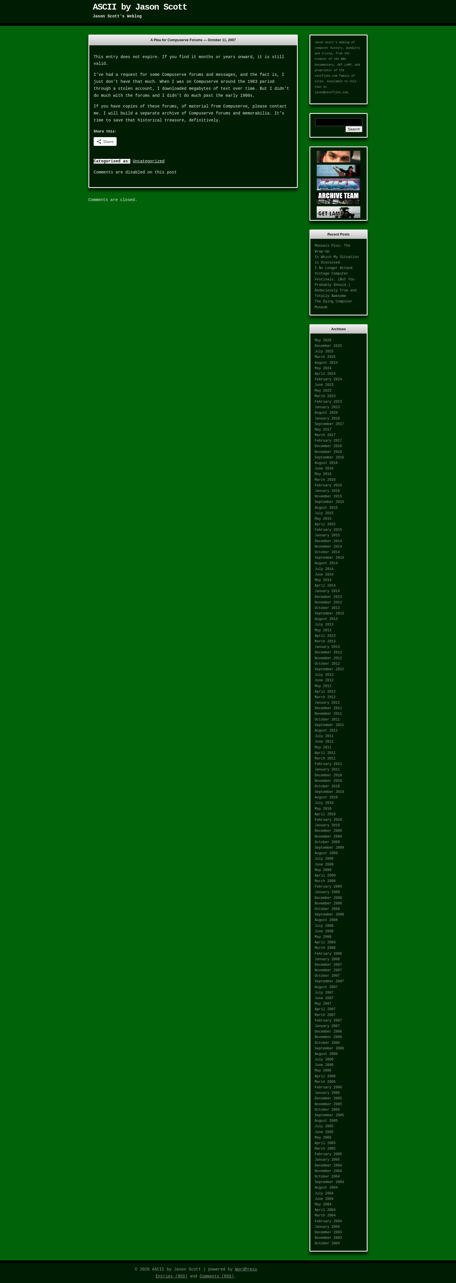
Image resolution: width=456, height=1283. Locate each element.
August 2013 (326, 619)
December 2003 (328, 1232)
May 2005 (323, 1138)
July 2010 (324, 803)
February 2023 (328, 402)
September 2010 (329, 792)
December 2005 (328, 1098)
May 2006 (323, 1071)
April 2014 (325, 586)
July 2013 (324, 625)
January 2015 (327, 535)
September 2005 (329, 1115)
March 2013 (325, 641)
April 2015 (325, 524)
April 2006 (325, 1076)
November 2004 (328, 1171)
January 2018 (327, 419)
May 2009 (323, 870)
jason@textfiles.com (331, 92)
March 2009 (325, 881)
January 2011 (327, 770)
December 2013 (328, 597)
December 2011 (328, 708)
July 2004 (324, 1193)
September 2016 (329, 458)
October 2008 (327, 909)
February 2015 (328, 530)
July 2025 (324, 352)
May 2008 (323, 937)
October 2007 (327, 976)
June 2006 (324, 1065)
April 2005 (325, 1143)
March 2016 (325, 480)
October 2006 (327, 1043)
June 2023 (324, 385)
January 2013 (327, 647)
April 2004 (325, 1210)
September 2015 (329, 502)
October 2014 (327, 552)
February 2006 (328, 1087)
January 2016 (327, 491)
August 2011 (326, 731)
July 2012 (324, 675)
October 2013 (327, 608)
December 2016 (328, 446)
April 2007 (325, 1009)
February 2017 (328, 441)
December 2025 (328, 346)
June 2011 (324, 742)
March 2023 (325, 396)
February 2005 (328, 1154)
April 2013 (325, 636)
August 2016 (326, 463)
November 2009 (328, 837)
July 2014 (324, 569)
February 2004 (328, 1221)
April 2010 (325, 814)
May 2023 (323, 391)
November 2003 (328, 1238)
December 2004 (328, 1166)
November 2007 (328, 970)
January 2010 (327, 825)
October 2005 (327, 1110)
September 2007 (329, 981)
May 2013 (323, 630)
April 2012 (325, 692)
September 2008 (329, 915)
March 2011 (325, 759)
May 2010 (323, 809)
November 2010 (328, 781)
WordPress (246, 1269)
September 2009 (329, 848)
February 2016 (328, 485)
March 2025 (325, 357)
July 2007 (324, 993)
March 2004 (325, 1216)
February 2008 (328, 954)
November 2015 (328, 496)
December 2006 (328, 1032)
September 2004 (329, 1182)
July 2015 (324, 513)
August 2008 (326, 920)
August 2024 (326, 363)
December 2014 (328, 541)
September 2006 (329, 1049)
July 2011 (324, 736)
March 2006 (325, 1082)
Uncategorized (148, 161)
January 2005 (327, 1160)
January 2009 (327, 892)
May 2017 (323, 430)
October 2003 (327, 1243)
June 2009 (324, 865)
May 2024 (323, 368)
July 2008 (324, 926)
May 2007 (323, 1004)
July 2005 (324, 1126)
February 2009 (328, 887)
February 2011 (328, 764)
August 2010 (326, 797)
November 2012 (328, 658)
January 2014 (327, 591)
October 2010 (327, 786)
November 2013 (328, 603)
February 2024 (328, 379)
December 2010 (328, 775)
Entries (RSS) (171, 1276)
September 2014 (329, 558)
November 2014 (328, 547)
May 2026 (323, 340)
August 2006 (326, 1054)
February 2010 (328, 820)
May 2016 (323, 474)
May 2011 (323, 748)
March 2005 (325, 1149)
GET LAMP (344, 65)
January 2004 (327, 1227)
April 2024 (325, 374)
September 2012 (329, 669)
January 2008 (327, 959)
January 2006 (327, 1093)
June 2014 (324, 575)
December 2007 (328, 965)
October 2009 (327, 842)
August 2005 (326, 1121)
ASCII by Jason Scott (140, 7)
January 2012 (327, 703)
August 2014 (326, 563)
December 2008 (328, 898)
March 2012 (325, 697)
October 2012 (327, 664)
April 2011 (325, 753)
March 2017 (325, 435)
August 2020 (326, 413)
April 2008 (325, 942)
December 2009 (328, 831)
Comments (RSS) (217, 1276)
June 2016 (324, 469)
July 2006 (324, 1060)
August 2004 (326, 1188)
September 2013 (329, 614)
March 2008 (325, 948)
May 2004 (323, 1205)
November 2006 (328, 1037)
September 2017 (329, 424)
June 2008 (324, 931)
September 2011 (329, 725)
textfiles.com (326, 76)
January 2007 (327, 1026)
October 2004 (327, 1177)
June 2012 (324, 680)
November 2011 (328, 714)
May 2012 (323, 686)
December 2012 (328, 653)
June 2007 (324, 998)
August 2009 (326, 853)
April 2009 (325, 876)
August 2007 (326, 987)
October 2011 (327, 720)
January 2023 (327, 407)
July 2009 (324, 859)
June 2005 (324, 1132)
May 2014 (323, 580)
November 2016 (328, 452)
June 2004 (324, 1199)
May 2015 (323, 519)
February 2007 (328, 1021)
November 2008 (328, 904)
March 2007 (325, 1015)
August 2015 (326, 508)
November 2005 (328, 1104)
